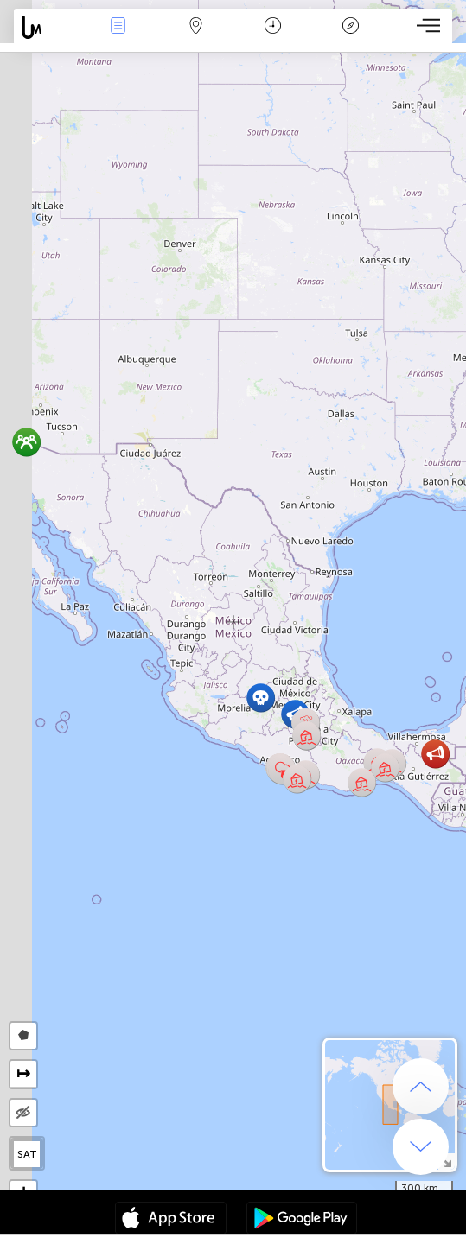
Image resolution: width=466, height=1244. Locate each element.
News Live (118, 27)
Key (350, 27)
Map (195, 27)
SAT (27, 1154)
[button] (297, 779)
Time (273, 27)
